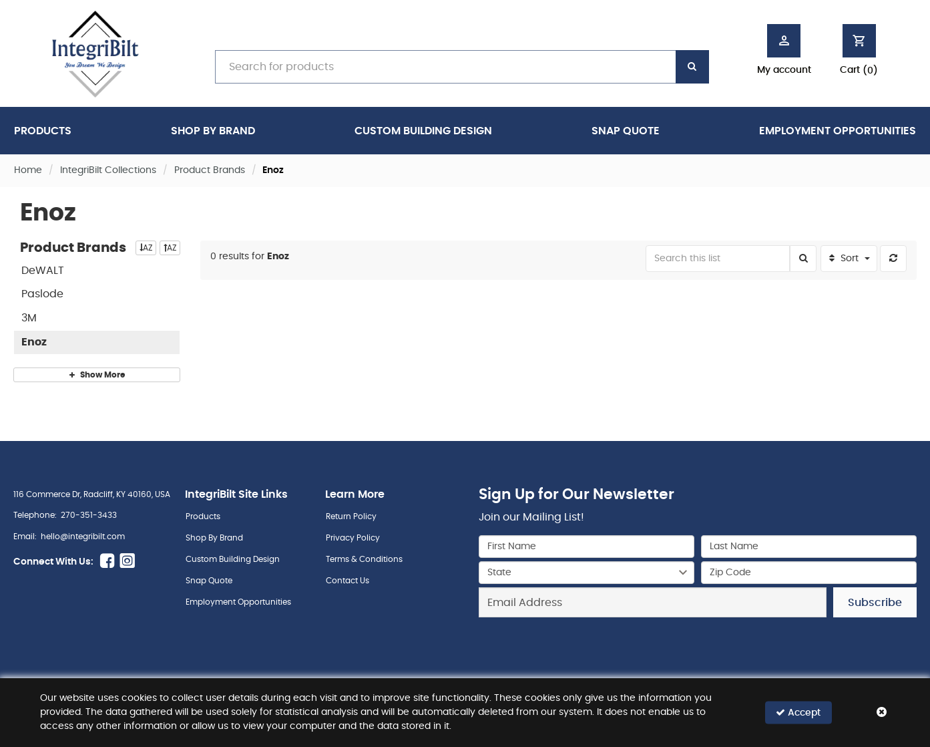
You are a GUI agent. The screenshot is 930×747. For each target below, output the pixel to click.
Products (42, 131)
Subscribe (875, 602)
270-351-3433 (89, 515)
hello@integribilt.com (83, 537)
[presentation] (697, 647)
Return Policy (351, 516)
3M (29, 318)
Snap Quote (626, 131)
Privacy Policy (353, 538)
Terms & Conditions (364, 559)
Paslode (42, 294)
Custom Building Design (423, 131)
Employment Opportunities (837, 131)
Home (28, 170)
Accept (798, 713)
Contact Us (347, 581)
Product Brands (209, 170)
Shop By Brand (213, 131)
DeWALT (42, 270)
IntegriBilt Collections (108, 170)
